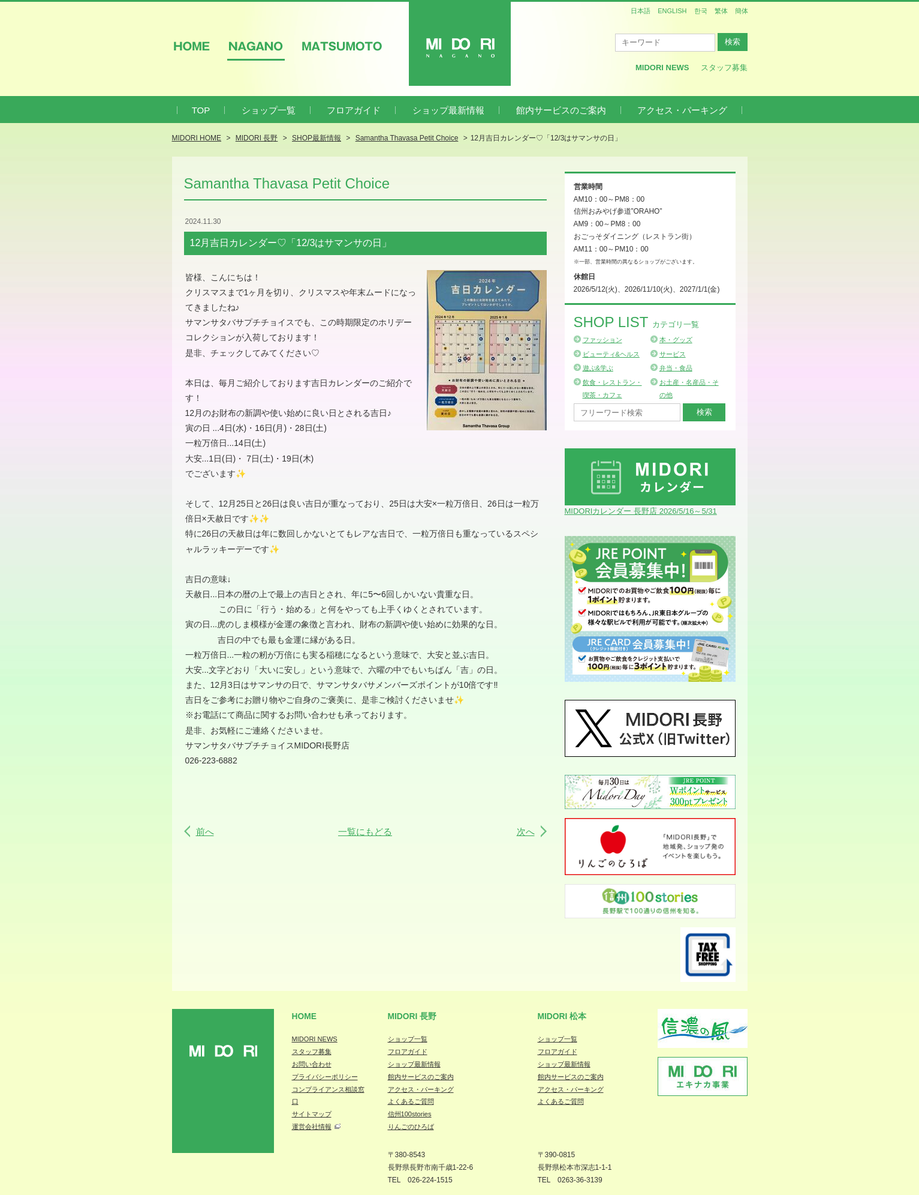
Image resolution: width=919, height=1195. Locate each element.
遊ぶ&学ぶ (598, 368)
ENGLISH (672, 10)
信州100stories (410, 1114)
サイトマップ (312, 1114)
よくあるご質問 (411, 1101)
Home (304, 1016)
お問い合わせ (312, 1064)
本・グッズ (675, 339)
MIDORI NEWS (315, 1039)
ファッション (602, 339)
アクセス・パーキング (682, 110)
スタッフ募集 (724, 67)
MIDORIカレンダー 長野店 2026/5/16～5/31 (641, 511)
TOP (201, 110)
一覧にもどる (365, 831)
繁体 (721, 10)
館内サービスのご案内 (561, 110)
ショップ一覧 (269, 110)
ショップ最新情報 (448, 110)
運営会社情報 (312, 1126)
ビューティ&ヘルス (611, 354)
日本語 (640, 10)
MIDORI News (662, 67)
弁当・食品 (675, 368)
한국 (700, 10)
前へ (205, 831)
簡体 (741, 10)
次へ (526, 831)
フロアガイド (354, 110)
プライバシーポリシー (325, 1076)
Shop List (636, 322)
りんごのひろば (411, 1126)
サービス (672, 354)
